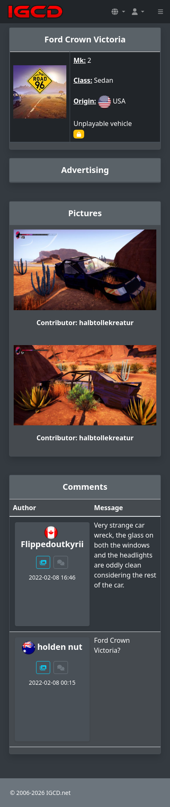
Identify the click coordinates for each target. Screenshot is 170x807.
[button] (118, 11)
